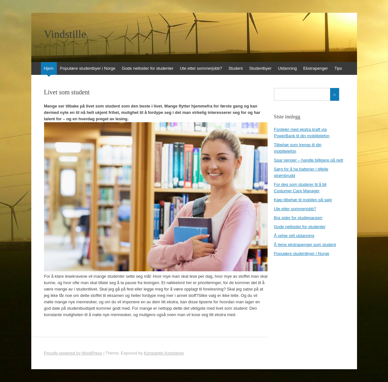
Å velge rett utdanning (294, 235)
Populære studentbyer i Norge (87, 68)
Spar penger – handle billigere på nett (308, 160)
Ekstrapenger (315, 68)
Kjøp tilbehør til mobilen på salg (303, 199)
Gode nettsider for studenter (147, 68)
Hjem (49, 68)
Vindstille (65, 34)
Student (235, 68)
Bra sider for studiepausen (298, 217)
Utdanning (287, 68)
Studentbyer (260, 68)
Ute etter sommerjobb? (201, 68)
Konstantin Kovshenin (164, 353)
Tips (338, 68)
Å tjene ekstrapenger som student (305, 244)
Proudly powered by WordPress (73, 353)
